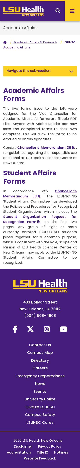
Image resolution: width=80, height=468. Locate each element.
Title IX (42, 452)
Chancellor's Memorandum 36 (44, 147)
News (40, 383)
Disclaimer (23, 446)
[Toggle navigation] (71, 71)
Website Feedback (40, 458)
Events (40, 391)
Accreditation (19, 452)
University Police (40, 399)
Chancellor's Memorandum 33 (40, 194)
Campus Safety (40, 414)
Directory (40, 360)
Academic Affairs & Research (35, 42)
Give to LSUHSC (40, 407)
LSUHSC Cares (40, 422)
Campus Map (40, 352)
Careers (40, 368)
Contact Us (40, 344)
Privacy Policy (49, 446)
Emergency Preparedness (40, 376)
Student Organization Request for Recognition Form (40, 219)
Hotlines (61, 452)
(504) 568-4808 (40, 315)
